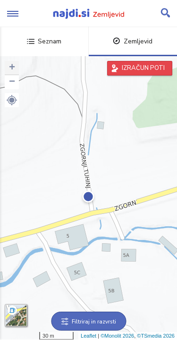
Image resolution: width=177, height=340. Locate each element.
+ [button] (12, 68)
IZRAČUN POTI (143, 68)
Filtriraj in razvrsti (88, 321)
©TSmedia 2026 (156, 336)
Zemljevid (132, 41)
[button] (12, 100)
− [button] (12, 82)
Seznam (44, 41)
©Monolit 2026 (117, 336)
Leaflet (88, 336)
